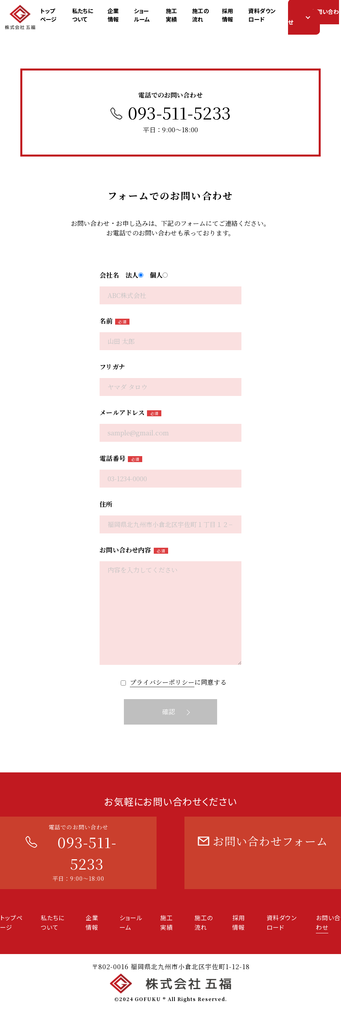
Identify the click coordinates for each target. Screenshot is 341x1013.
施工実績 (178, 16)
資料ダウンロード (273, 16)
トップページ (52, 16)
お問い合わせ (318, 18)
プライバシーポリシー (162, 682)
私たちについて (86, 16)
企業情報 (118, 16)
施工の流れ (209, 16)
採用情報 (237, 16)
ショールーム (150, 16)
